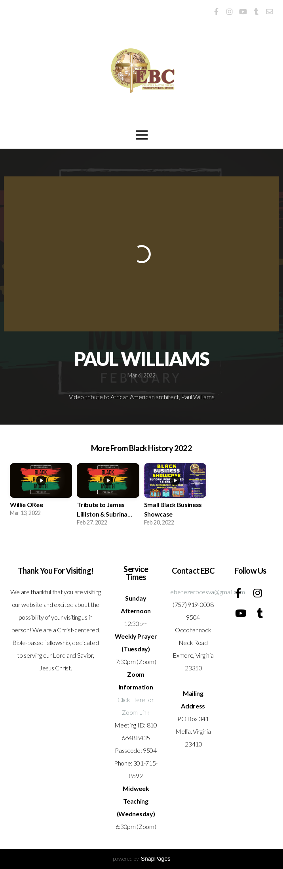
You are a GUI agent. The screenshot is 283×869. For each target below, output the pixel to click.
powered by (142, 858)
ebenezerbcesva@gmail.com (207, 591)
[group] (41, 492)
